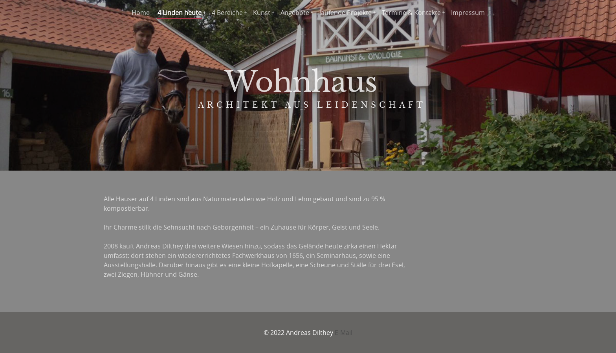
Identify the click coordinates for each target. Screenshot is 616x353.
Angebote (294, 12)
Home (141, 12)
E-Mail (343, 332)
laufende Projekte (345, 12)
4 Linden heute (180, 12)
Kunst (261, 12)
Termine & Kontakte (411, 12)
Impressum (468, 12)
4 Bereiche (227, 12)
